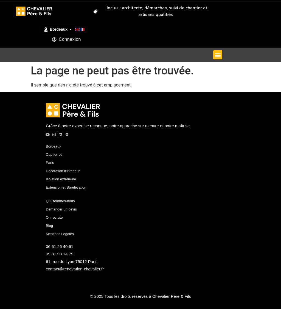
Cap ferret (54, 154)
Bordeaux (53, 146)
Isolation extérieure (61, 179)
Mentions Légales (60, 234)
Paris (50, 162)
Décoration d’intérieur (63, 171)
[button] (217, 54)
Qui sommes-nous (60, 201)
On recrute (54, 217)
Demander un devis (61, 209)
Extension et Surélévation (66, 187)
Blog (49, 225)
